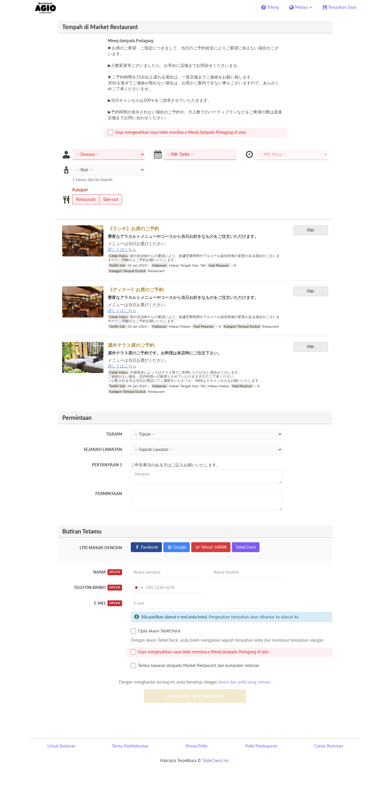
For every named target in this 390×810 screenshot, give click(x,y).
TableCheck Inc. (216, 760)
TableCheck (246, 547)
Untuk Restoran (61, 745)
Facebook (146, 547)
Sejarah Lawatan (103, 449)
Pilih (312, 230)
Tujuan (114, 433)
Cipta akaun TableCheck (155, 631)
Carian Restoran (328, 745)
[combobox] (137, 587)
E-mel (108, 603)
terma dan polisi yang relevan (244, 681)
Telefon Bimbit (98, 587)
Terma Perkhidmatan (130, 745)
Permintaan (108, 493)
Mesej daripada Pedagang (130, 40)
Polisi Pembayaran (261, 745)
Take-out (108, 199)
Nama (107, 572)
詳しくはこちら (122, 249)
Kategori (80, 189)
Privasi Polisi (196, 745)
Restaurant (84, 199)
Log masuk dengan (101, 547)
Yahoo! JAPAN (211, 547)
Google (176, 547)
